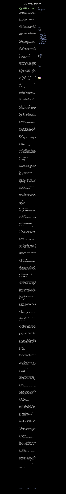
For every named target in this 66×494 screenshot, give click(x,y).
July (39, 57)
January (40, 64)
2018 (39, 31)
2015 (39, 67)
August (40, 56)
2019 (39, 30)
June (39, 58)
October (40, 54)
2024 (39, 25)
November (40, 53)
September (40, 55)
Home (28, 488)
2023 (39, 26)
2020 (39, 29)
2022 (39, 27)
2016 (39, 66)
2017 (39, 65)
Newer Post (20, 488)
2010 (39, 73)
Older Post (35, 488)
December (40, 32)
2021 (39, 28)
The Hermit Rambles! (33, 3)
